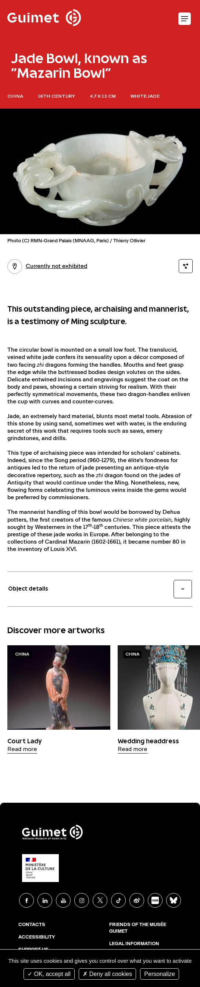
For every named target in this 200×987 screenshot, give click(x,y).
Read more (22, 749)
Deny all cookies (107, 974)
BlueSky (173, 900)
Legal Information (134, 944)
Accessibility (36, 937)
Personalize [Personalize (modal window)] (159, 974)
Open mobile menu (184, 19)
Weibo (136, 900)
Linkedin (45, 900)
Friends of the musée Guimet (137, 928)
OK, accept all (49, 974)
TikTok (118, 900)
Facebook (26, 900)
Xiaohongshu (155, 900)
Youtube (63, 900)
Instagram (81, 900)
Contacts (31, 925)
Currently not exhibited (47, 266)
